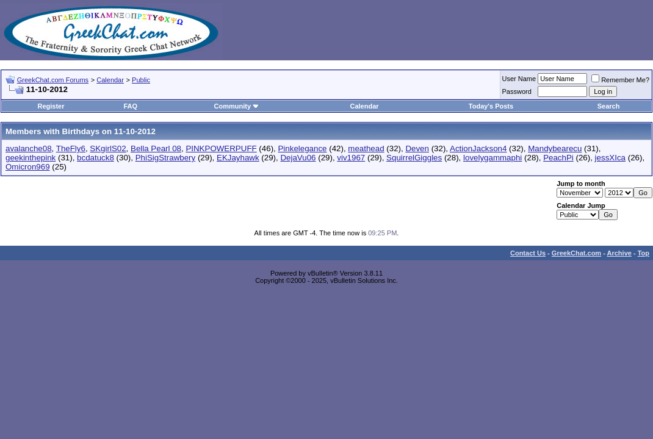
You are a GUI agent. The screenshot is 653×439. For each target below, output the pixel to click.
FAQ (130, 106)
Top (643, 253)
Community (237, 106)
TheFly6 (70, 148)
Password (517, 91)
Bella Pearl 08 (156, 148)
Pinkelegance (302, 148)
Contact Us (528, 253)
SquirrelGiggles (414, 157)
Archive (619, 253)
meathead (366, 148)
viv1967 (351, 157)
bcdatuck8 (95, 157)
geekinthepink (30, 157)
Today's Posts (491, 106)
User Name (519, 78)
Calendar (110, 80)
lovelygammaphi (492, 157)
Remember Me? (620, 80)
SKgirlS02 (108, 148)
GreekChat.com (576, 253)
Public (141, 80)
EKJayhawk (238, 157)
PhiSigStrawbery (165, 157)
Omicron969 (27, 166)
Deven (417, 148)
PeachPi (558, 157)
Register (50, 106)
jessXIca (610, 157)
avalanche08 (28, 148)
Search (608, 106)
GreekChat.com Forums (52, 80)
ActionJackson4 (478, 148)
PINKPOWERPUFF (221, 148)
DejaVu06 (298, 157)
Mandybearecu (555, 148)
